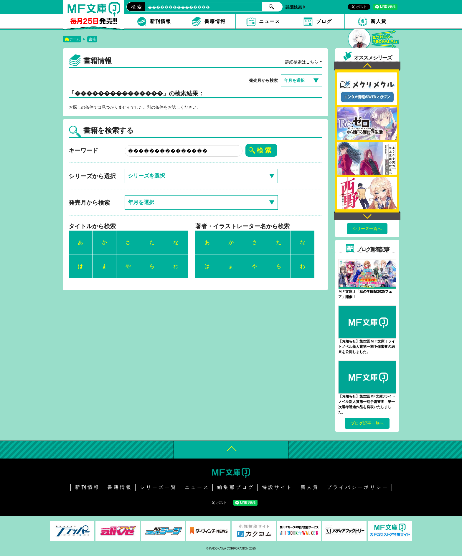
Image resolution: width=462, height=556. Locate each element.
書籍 (92, 39)
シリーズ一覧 (158, 487)
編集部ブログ (235, 487)
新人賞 (379, 21)
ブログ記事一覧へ (367, 423)
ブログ (324, 21)
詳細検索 (294, 6)
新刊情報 (160, 21)
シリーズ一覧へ (367, 228)
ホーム (74, 39)
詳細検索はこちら (301, 62)
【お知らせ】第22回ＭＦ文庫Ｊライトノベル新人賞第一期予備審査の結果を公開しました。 (366, 346)
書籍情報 (215, 21)
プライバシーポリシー (358, 487)
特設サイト (277, 487)
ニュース (269, 21)
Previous (367, 66)
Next (367, 215)
